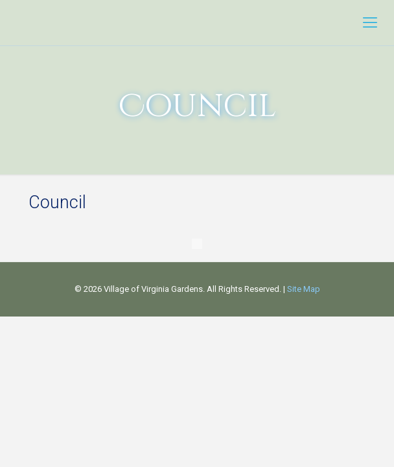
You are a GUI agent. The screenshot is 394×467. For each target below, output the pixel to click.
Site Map (303, 289)
